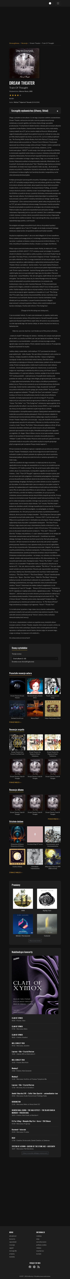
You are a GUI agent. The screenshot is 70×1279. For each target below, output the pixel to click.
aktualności (12, 1236)
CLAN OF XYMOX (17, 1018)
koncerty (12, 1239)
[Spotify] (34, 1267)
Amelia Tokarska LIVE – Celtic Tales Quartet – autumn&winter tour (35, 1093)
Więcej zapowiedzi (35, 941)
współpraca (40, 1251)
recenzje (12, 1245)
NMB (23, 910)
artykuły (12, 1254)
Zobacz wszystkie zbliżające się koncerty (35, 1153)
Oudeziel (47, 936)
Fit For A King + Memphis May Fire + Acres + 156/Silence (31, 1121)
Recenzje (24, 43)
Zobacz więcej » (15, 872)
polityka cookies (41, 1245)
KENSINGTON (16, 1101)
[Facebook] (30, 1267)
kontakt (38, 1254)
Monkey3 (15, 1068)
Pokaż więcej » (15, 722)
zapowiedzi (12, 1242)
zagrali (11, 1248)
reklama (38, 1248)
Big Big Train (47, 910)
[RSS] (38, 1267)
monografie (13, 1251)
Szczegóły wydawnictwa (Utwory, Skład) (29, 110)
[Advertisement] (35, 23)
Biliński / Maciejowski (23, 936)
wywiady (12, 1257)
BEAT (13, 1138)
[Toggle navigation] (58, 3)
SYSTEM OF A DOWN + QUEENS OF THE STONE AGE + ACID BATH (33, 1146)
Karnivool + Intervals (19, 1129)
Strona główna (14, 43)
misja (37, 1239)
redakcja (39, 1236)
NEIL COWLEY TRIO (18, 1043)
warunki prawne (41, 1242)
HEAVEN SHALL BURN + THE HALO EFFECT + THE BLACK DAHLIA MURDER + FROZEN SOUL (33, 1111)
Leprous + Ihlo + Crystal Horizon (23, 1051)
